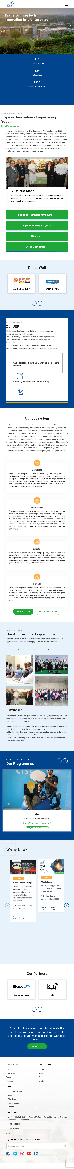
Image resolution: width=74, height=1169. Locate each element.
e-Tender (10, 1113)
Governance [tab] (23, 650)
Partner (42, 1083)
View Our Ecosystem (48, 611)
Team (8, 1083)
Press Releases (12, 1109)
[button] (34, 303)
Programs (10, 1079)
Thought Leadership (14, 1098)
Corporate (43, 1076)
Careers (9, 1087)
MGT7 (10, 1139)
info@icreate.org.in (14, 1135)
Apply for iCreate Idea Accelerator (37, 823)
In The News (11, 1105)
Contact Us (37, 1052)
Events (9, 1101)
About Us (9, 1076)
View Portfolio (23, 611)
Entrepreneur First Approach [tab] (44, 650)
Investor (42, 1079)
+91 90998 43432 (13, 1130)
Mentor (41, 1087)
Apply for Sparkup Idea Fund (37, 828)
